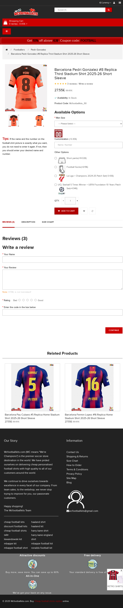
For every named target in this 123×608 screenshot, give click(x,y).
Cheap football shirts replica (48, 601)
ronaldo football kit (41, 548)
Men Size (60, 117)
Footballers (19, 49)
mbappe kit (10, 543)
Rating (7, 300)
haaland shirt (38, 522)
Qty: (56, 200)
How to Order (74, 465)
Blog (69, 482)
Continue (114, 330)
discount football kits (15, 526)
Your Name (9, 254)
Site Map (71, 478)
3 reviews (72, 83)
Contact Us (72, 452)
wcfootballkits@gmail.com (83, 511)
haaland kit (37, 526)
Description (28, 222)
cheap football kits (14, 522)
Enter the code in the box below (20, 307)
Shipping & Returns (77, 456)
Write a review (86, 83)
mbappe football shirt (16, 548)
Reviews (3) (8, 222)
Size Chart (48, 222)
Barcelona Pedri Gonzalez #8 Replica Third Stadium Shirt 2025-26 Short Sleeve (50, 54)
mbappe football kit (42, 543)
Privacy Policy (74, 473)
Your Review (10, 267)
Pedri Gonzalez (38, 49)
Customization (61, 139)
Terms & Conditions (77, 469)
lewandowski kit (13, 539)
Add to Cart (66, 211)
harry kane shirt (39, 530)
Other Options (61, 152)
